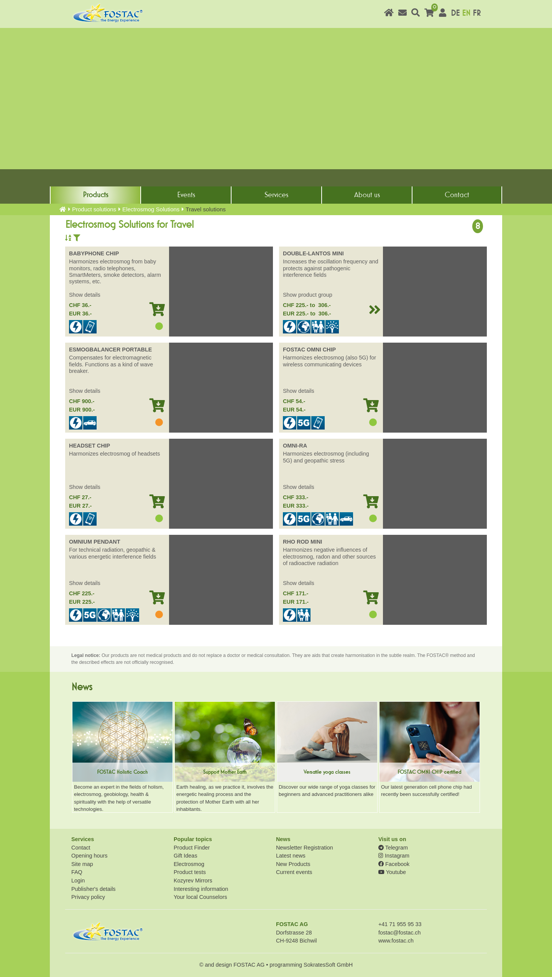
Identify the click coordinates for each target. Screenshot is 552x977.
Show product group (307, 295)
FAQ (76, 872)
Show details (84, 295)
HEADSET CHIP (89, 446)
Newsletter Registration (304, 848)
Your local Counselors (200, 897)
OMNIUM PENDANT (94, 542)
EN (466, 13)
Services (276, 195)
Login (78, 880)
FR (477, 13)
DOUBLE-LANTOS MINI (313, 253)
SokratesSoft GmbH (328, 965)
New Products (293, 864)
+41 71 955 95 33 (399, 924)
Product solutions (94, 209)
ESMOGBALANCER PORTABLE (110, 349)
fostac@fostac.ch (399, 933)
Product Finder (192, 848)
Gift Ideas (185, 856)
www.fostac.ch (396, 941)
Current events (294, 872)
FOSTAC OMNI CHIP (309, 349)
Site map (82, 864)
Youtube (392, 872)
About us (367, 195)
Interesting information (201, 889)
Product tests (190, 872)
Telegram (393, 848)
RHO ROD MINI (302, 542)
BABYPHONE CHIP (94, 253)
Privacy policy (88, 897)
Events (186, 195)
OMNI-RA (295, 446)
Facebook (393, 864)
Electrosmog (189, 864)
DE (455, 13)
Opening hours (89, 856)
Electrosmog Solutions (150, 209)
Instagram (393, 856)
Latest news (291, 856)
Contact (457, 195)
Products (95, 195)
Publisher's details (93, 889)
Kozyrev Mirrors (193, 880)
